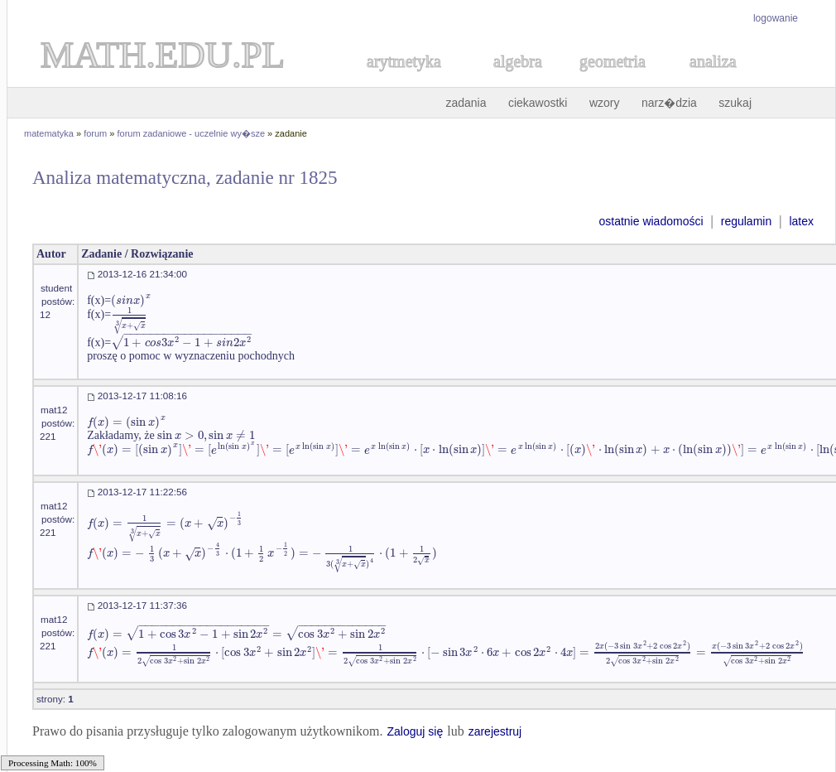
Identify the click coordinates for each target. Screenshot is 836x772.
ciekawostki (538, 102)
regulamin (746, 221)
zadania (465, 102)
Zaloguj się (415, 731)
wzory (604, 102)
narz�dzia (669, 102)
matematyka (49, 133)
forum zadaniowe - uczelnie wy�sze (192, 133)
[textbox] (131, 300)
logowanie (775, 18)
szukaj (735, 102)
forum (95, 133)
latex (801, 221)
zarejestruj (495, 731)
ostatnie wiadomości (650, 221)
